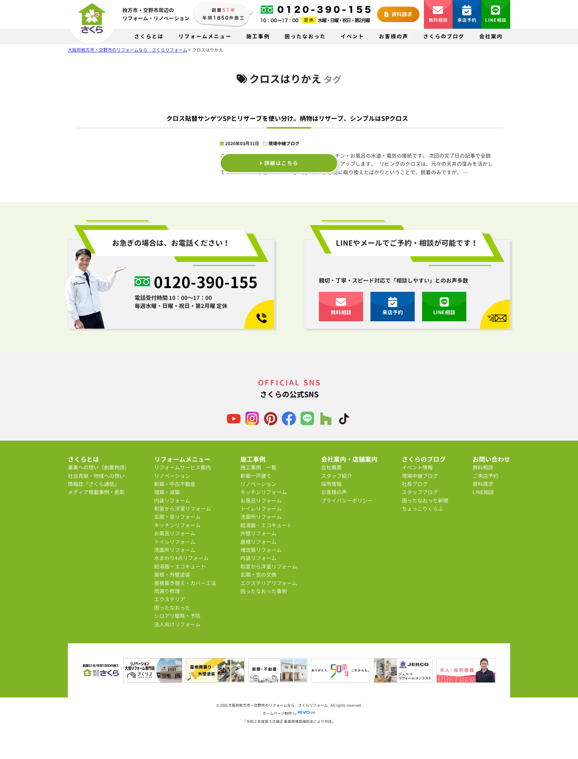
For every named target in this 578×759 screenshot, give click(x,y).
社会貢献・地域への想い (96, 475)
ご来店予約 (485, 475)
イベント (352, 36)
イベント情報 (417, 467)
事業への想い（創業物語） (99, 467)
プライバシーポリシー (347, 500)
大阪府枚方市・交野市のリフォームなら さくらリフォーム (278, 705)
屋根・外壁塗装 (172, 574)
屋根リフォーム (258, 541)
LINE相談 (495, 14)
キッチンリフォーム (177, 525)
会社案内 (491, 36)
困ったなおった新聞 (425, 500)
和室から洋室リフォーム (182, 508)
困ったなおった (305, 36)
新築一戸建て (255, 475)
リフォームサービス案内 (182, 467)
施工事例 (258, 36)
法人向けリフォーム (177, 624)
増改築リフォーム (261, 549)
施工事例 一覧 (258, 467)
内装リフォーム (172, 500)
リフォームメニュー (204, 36)
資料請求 (398, 14)
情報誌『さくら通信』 (93, 483)
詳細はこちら (279, 163)
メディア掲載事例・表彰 (96, 492)
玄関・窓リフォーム (177, 516)
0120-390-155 (206, 282)
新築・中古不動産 (174, 483)
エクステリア (169, 599)
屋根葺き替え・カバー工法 (185, 583)
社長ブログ (415, 483)
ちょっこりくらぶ (422, 508)
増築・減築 (167, 492)
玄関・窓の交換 (258, 574)
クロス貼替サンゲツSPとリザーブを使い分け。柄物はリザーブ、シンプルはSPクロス (287, 118)
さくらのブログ (443, 36)
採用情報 (331, 483)
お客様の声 (393, 36)
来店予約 (467, 14)
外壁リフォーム (258, 533)
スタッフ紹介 (336, 475)
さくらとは (149, 36)
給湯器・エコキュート (180, 566)
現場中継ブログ (283, 143)
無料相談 (438, 14)
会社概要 (331, 467)
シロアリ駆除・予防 (177, 615)
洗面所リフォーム (174, 549)
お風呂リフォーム (174, 533)
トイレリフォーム (174, 541)
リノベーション (172, 475)
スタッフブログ (420, 492)
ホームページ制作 (277, 713)
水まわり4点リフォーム (181, 558)
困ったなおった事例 (263, 591)
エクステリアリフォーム (268, 583)
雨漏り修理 (167, 591)
